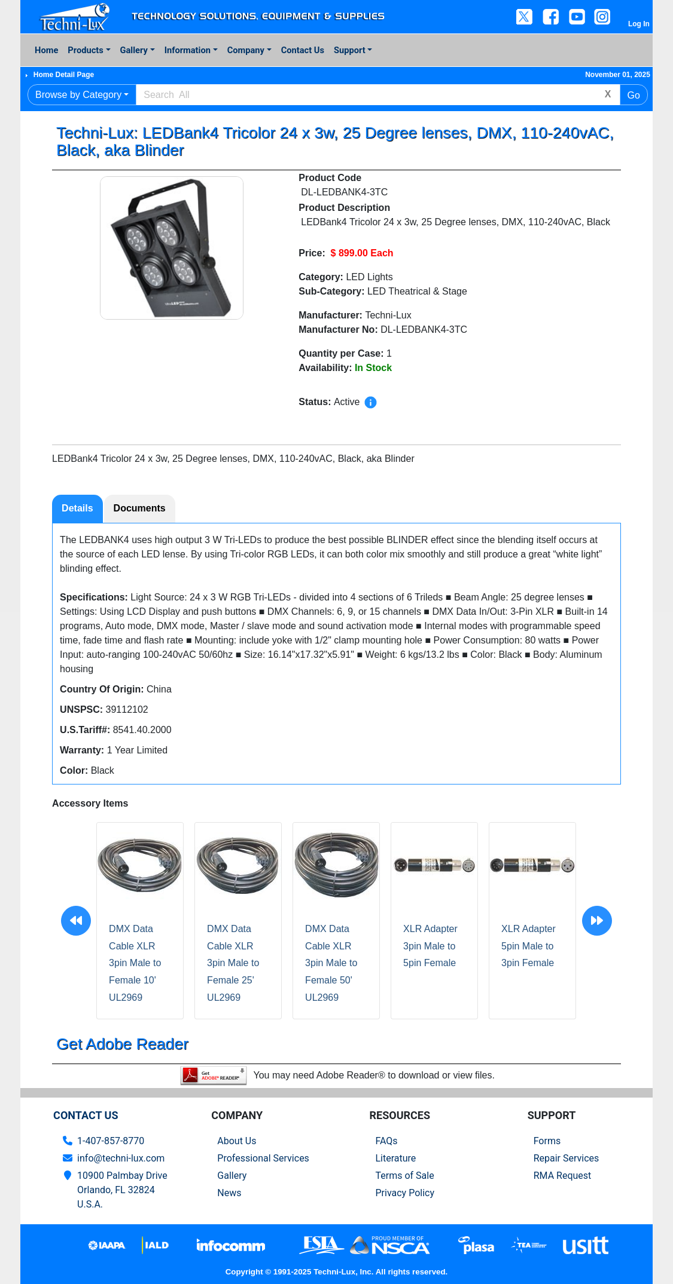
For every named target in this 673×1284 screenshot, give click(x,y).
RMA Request (563, 1175)
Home (46, 50)
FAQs (386, 1141)
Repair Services (566, 1158)
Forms (547, 1141)
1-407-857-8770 (110, 1141)
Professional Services (263, 1158)
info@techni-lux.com (121, 1158)
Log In (639, 24)
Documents (140, 508)
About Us (236, 1141)
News (229, 1193)
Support (350, 50)
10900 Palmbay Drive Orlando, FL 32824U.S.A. (122, 1190)
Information (188, 50)
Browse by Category (78, 95)
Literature (395, 1158)
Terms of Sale (404, 1175)
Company (245, 50)
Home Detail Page (64, 75)
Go (634, 95)
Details (77, 508)
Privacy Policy (404, 1193)
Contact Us (302, 50)
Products (85, 50)
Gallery (134, 50)
